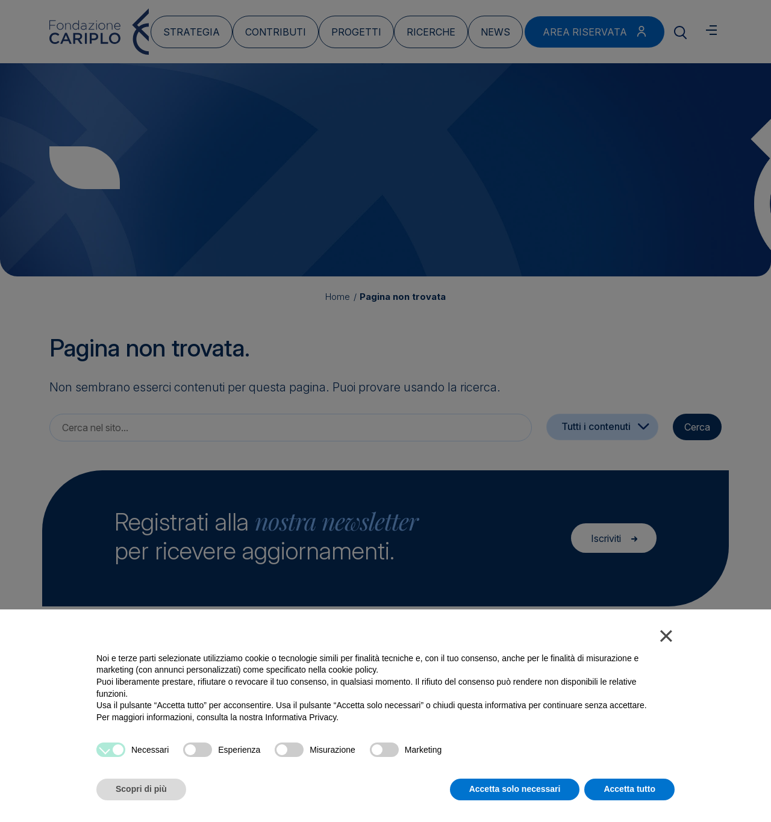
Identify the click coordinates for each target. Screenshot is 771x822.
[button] (666, 638)
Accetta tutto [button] (629, 789)
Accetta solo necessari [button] (515, 789)
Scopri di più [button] (141, 789)
